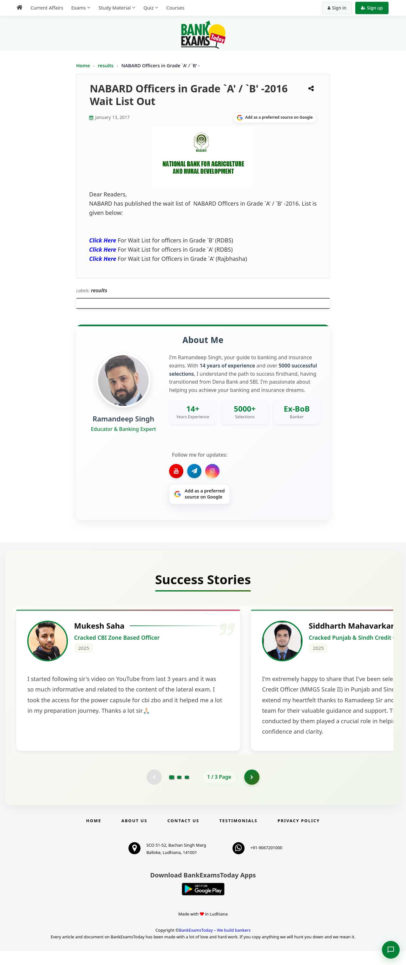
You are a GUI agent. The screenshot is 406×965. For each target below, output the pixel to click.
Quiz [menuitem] (148, 7)
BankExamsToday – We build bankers (215, 944)
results (106, 65)
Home (83, 65)
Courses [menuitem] (175, 7)
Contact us (183, 834)
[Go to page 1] (171, 791)
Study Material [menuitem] (114, 7)
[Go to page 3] (187, 791)
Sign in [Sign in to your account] (337, 8)
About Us (134, 834)
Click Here (102, 240)
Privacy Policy (299, 834)
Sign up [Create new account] (372, 8)
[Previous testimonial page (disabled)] (154, 791)
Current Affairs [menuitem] (46, 7)
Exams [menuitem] (78, 7)
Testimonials (238, 834)
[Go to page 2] (179, 791)
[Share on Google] (275, 117)
